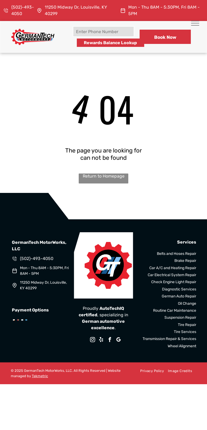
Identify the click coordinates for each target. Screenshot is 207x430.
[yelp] (101, 340)
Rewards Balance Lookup (110, 42)
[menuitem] (150, 370)
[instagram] (92, 340)
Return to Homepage (104, 176)
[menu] (195, 23)
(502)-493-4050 (36, 258)
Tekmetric (40, 376)
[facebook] (110, 340)
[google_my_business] (118, 340)
